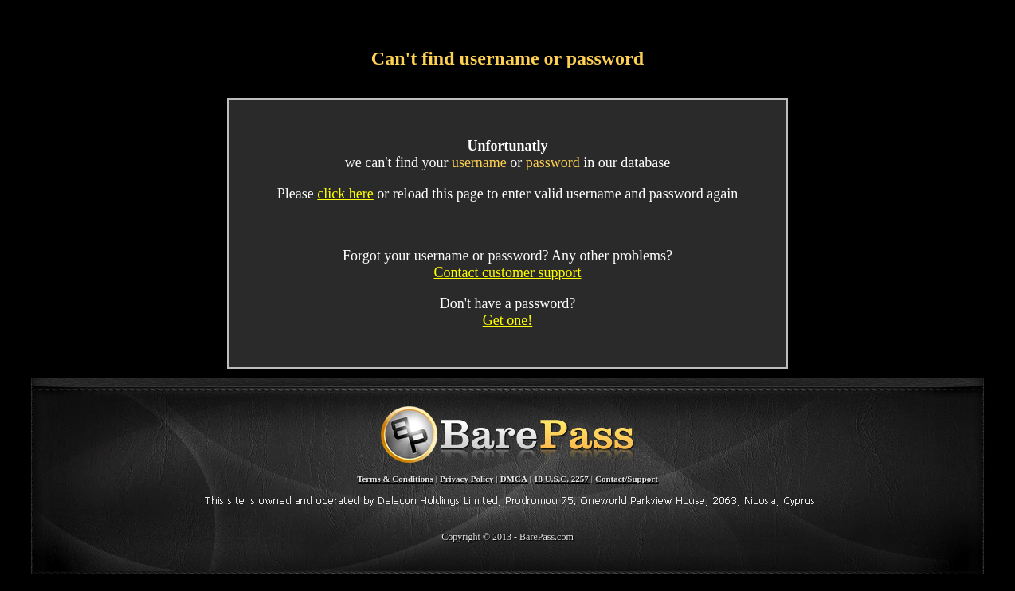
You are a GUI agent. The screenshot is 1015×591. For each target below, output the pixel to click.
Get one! (507, 320)
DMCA (513, 478)
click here (345, 194)
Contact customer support (508, 272)
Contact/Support (626, 478)
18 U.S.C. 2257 (561, 478)
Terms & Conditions (395, 478)
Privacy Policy (467, 478)
